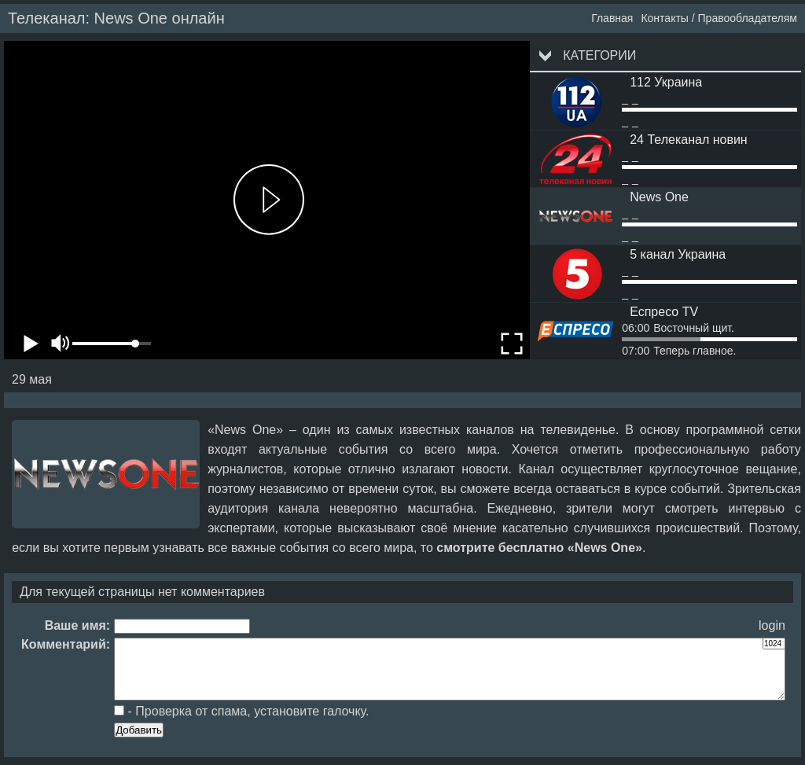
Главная (612, 18)
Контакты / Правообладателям (719, 18)
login (772, 625)
